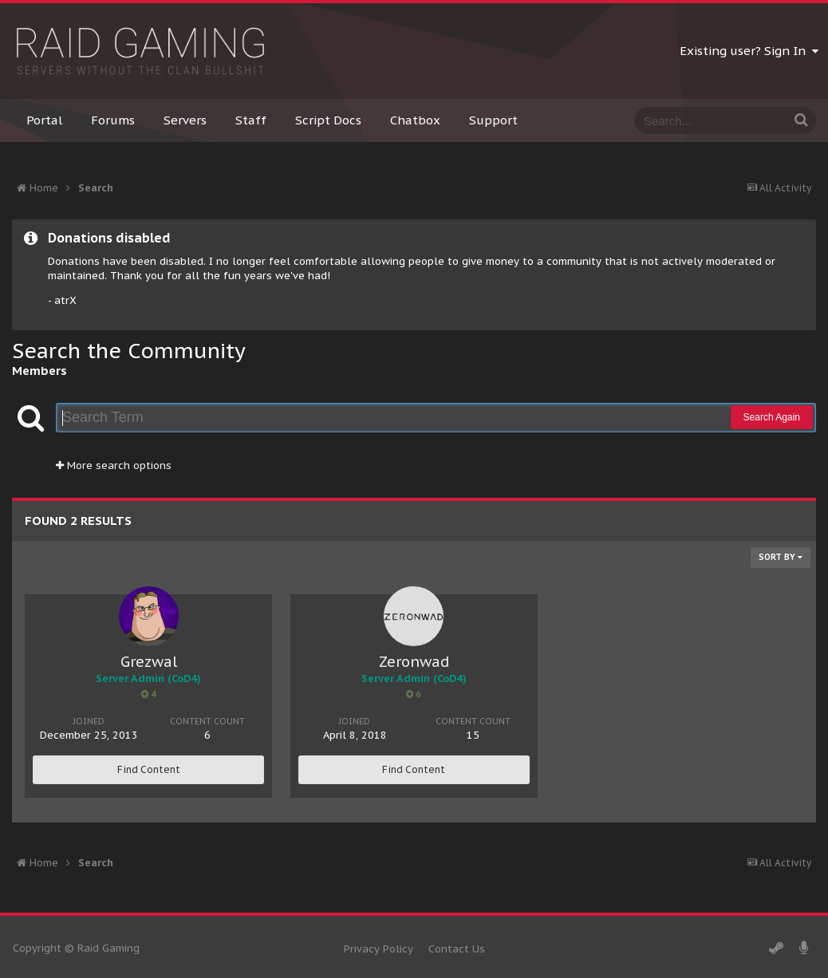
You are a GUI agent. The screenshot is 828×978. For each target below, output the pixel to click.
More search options (114, 465)
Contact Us (456, 949)
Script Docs (328, 120)
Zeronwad (414, 662)
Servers (185, 120)
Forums (113, 120)
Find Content (148, 769)
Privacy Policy (378, 949)
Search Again (771, 417)
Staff (250, 120)
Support (493, 120)
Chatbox (415, 120)
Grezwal (148, 662)
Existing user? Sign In (749, 50)
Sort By (780, 557)
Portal (44, 120)
